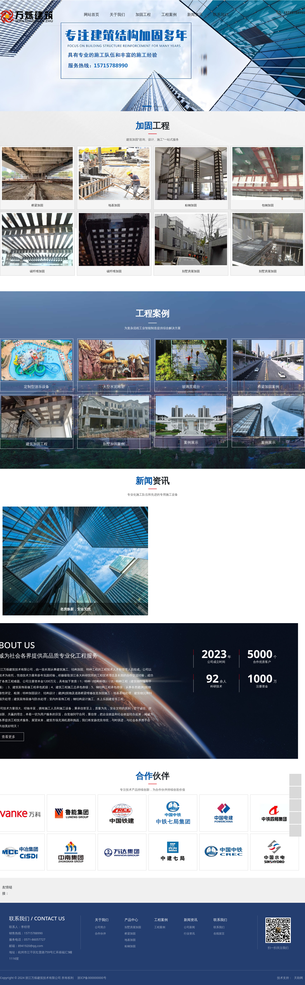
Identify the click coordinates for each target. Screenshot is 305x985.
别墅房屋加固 (133, 927)
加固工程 (143, 14)
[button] (147, 107)
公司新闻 (189, 927)
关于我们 (117, 14)
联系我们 (220, 14)
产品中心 (131, 919)
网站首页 (91, 14)
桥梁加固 (130, 933)
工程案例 (169, 14)
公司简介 (100, 927)
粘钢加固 (130, 946)
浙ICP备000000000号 (91, 977)
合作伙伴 (100, 933)
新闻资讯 (194, 14)
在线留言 (219, 933)
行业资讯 (189, 933)
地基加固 (130, 939)
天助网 (298, 977)
